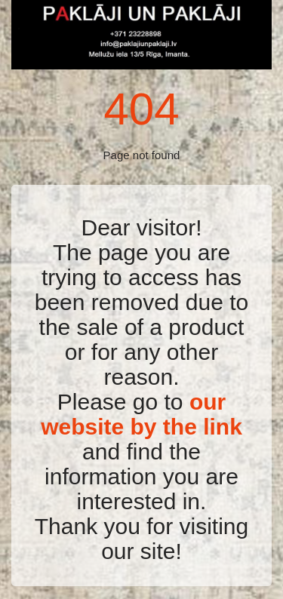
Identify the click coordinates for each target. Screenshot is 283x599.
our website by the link (141, 414)
